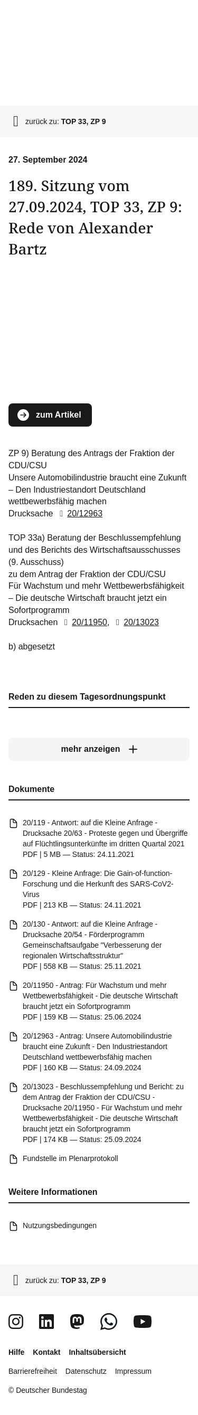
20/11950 (83, 622)
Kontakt (46, 1352)
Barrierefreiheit (32, 1371)
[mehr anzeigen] (99, 749)
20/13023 (135, 622)
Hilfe (16, 1352)
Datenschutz (86, 1371)
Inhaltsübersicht (97, 1352)
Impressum (133, 1371)
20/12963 (78, 513)
